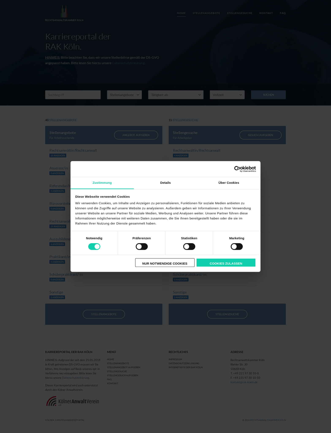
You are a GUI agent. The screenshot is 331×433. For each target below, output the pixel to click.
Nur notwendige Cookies (164, 263)
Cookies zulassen (226, 263)
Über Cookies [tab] (228, 182)
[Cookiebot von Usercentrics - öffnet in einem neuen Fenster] (237, 169)
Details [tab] (165, 182)
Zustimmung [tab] (102, 182)
